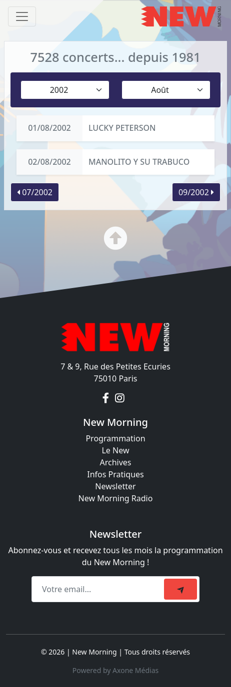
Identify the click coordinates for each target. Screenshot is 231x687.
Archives (115, 462)
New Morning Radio (115, 498)
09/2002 (196, 192)
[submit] (180, 589)
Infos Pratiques (115, 474)
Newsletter (115, 486)
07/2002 (34, 192)
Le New (115, 450)
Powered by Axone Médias (115, 670)
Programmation (115, 438)
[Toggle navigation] (22, 16)
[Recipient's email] (99, 589)
